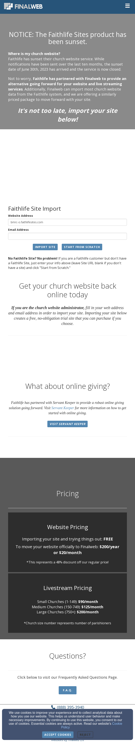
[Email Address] (67, 236)
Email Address (18, 230)
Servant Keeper (62, 408)
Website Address (20, 216)
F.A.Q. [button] (67, 690)
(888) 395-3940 (70, 707)
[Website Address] (67, 222)
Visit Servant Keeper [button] (67, 424)
